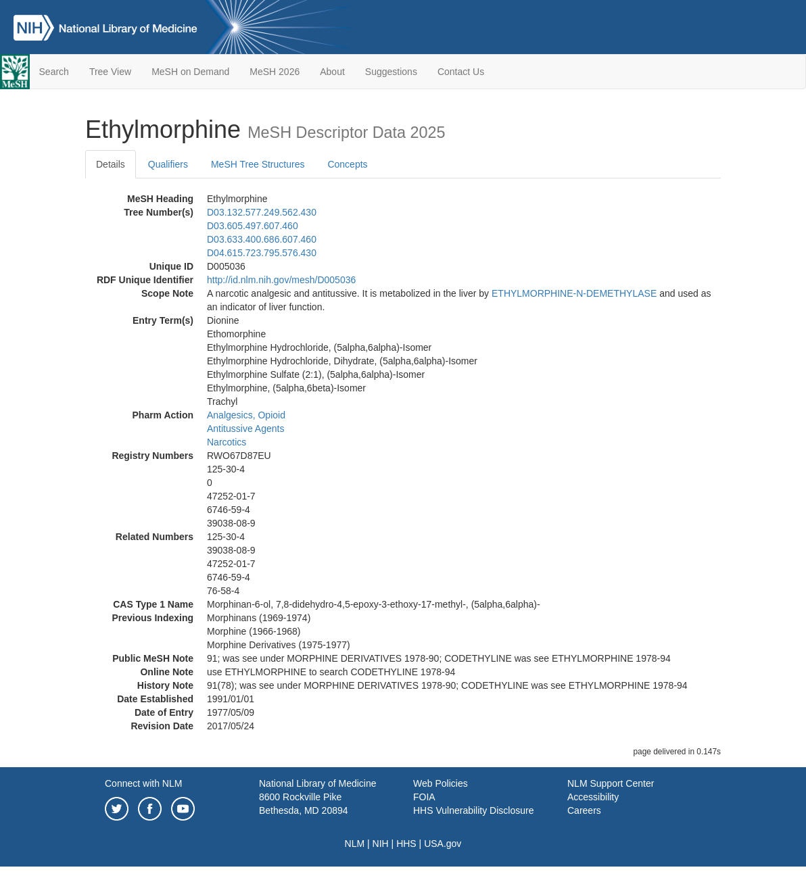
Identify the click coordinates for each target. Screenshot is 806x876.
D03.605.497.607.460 (252, 225)
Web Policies (440, 783)
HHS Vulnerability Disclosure (473, 810)
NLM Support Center (610, 783)
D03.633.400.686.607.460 (261, 239)
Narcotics (226, 442)
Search (54, 71)
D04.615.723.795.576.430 (261, 252)
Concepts (347, 164)
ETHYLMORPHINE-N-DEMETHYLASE (574, 293)
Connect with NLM (143, 783)
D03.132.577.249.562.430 (261, 212)
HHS (406, 843)
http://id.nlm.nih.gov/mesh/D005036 (281, 279)
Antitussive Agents (245, 428)
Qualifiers (168, 164)
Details (110, 164)
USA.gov (442, 843)
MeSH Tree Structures (258, 164)
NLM (355, 843)
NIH (381, 843)
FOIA (424, 797)
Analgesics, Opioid (246, 415)
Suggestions (391, 71)
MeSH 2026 (275, 71)
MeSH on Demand (190, 71)
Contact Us (460, 71)
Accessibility (593, 797)
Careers (584, 810)
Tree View (110, 71)
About (332, 71)
